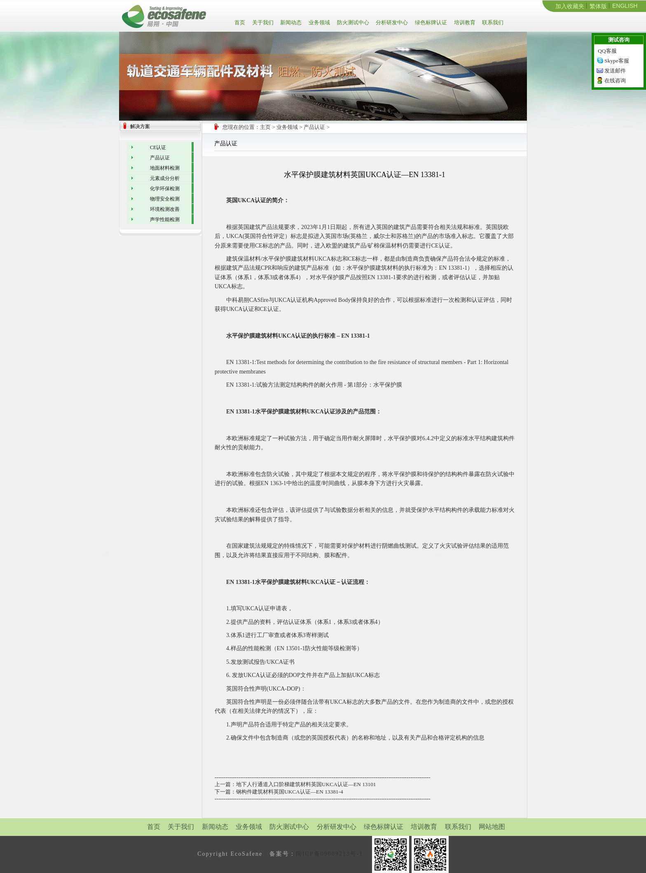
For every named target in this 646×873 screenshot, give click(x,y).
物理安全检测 (165, 199)
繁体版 (598, 6)
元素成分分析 (165, 178)
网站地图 (492, 826)
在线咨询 (615, 80)
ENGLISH (624, 5)
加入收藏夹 (569, 6)
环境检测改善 (165, 209)
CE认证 (158, 147)
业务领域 (318, 22)
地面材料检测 (165, 168)
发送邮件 (615, 71)
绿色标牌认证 (430, 22)
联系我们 (492, 22)
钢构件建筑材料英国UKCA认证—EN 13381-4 (289, 792)
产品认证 (314, 127)
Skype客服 (616, 61)
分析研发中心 (391, 22)
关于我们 (262, 22)
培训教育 (464, 22)
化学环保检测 (165, 188)
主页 (265, 127)
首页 (241, 22)
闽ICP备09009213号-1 (329, 854)
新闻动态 (290, 22)
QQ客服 (607, 51)
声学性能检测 (165, 219)
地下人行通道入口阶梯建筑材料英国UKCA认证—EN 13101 (306, 784)
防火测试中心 (352, 22)
